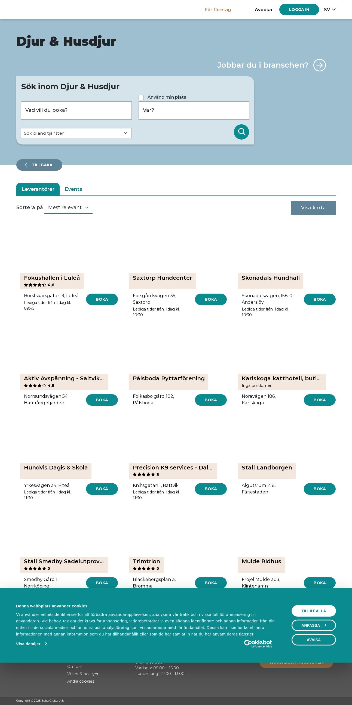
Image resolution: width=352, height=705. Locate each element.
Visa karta (313, 208)
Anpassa (313, 663)
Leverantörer (38, 189)
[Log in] (299, 9)
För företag (218, 9)
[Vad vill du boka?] (76, 110)
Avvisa (314, 677)
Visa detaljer (28, 681)
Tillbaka (42, 164)
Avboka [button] (263, 9)
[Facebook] (312, 701)
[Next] (215, 615)
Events (73, 189)
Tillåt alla (313, 648)
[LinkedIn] (333, 701)
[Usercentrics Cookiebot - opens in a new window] (258, 681)
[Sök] (241, 132)
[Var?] (194, 110)
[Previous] (137, 615)
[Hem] (35, 9)
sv (327, 9)
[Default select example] (76, 133)
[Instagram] (322, 701)
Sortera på (29, 207)
